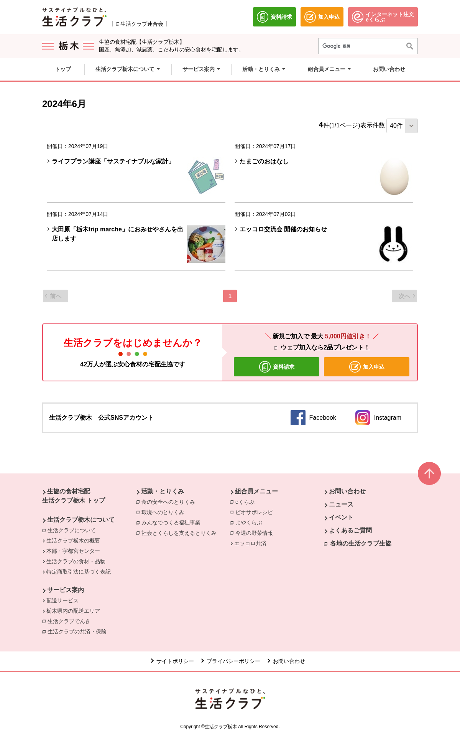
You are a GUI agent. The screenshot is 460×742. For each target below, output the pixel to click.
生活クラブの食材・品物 (75, 561)
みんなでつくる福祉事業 (170, 522)
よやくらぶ (248, 522)
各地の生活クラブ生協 (360, 543)
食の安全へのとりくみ (168, 502)
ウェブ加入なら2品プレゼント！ (325, 347)
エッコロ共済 (250, 543)
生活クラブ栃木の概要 (73, 541)
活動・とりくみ (162, 491)
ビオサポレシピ (254, 512)
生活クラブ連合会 (141, 23)
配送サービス (62, 600)
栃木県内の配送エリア (73, 611)
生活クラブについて (72, 530)
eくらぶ (245, 502)
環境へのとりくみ (162, 512)
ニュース (341, 504)
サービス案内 (65, 590)
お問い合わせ (347, 491)
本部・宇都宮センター (73, 551)
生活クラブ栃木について (81, 519)
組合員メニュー (256, 491)
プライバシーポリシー (233, 661)
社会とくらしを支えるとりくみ (179, 533)
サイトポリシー (175, 661)
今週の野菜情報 (254, 533)
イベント (341, 517)
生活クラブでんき (71, 620)
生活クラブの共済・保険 (79, 631)
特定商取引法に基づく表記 (78, 572)
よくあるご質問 (350, 530)
